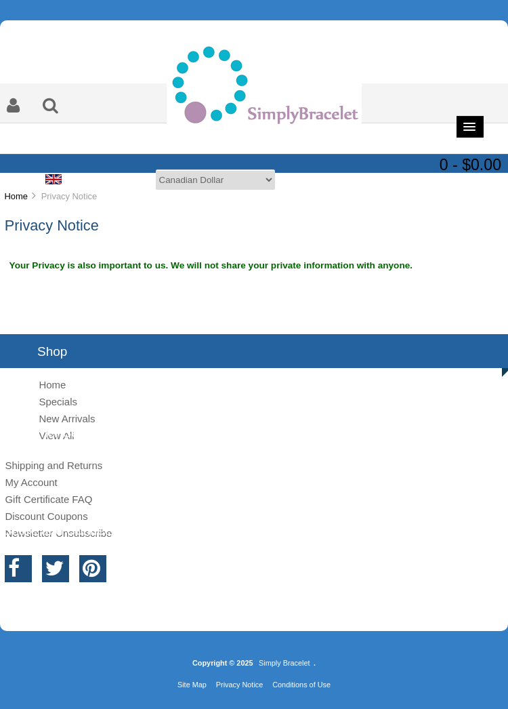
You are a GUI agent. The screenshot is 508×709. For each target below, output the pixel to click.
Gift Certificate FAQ (48, 499)
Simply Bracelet (284, 663)
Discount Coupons (46, 516)
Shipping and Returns (53, 465)
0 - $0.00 (470, 165)
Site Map (192, 685)
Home (15, 196)
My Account (31, 482)
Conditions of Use (301, 685)
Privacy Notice (239, 685)
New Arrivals (67, 418)
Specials (58, 401)
